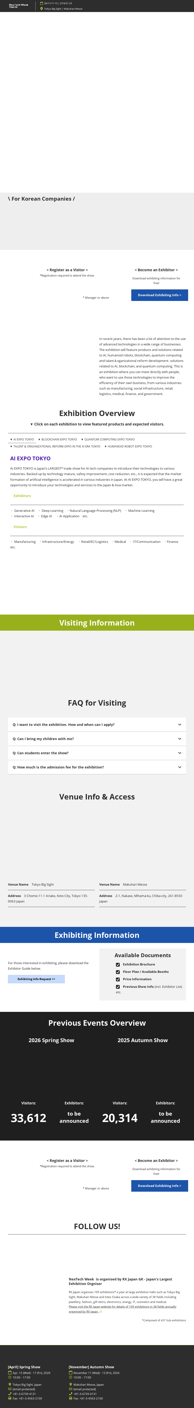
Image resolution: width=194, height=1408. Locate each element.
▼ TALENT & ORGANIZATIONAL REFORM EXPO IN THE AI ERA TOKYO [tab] (55, 446)
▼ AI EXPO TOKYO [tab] (22, 439)
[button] (159, 295)
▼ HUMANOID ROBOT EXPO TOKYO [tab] (128, 446)
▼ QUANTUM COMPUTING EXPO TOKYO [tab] (108, 439)
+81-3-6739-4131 (24, 1394)
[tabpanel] (97, 509)
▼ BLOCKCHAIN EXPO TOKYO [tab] (57, 439)
